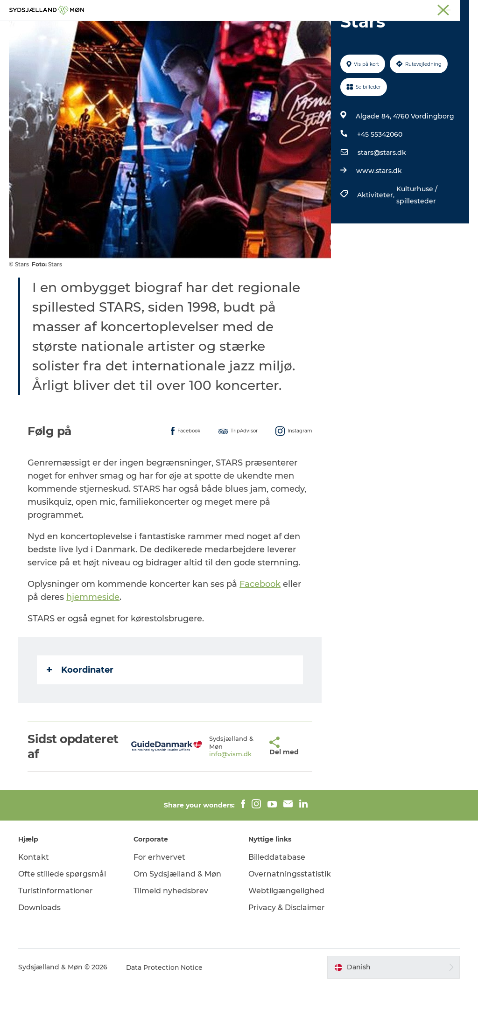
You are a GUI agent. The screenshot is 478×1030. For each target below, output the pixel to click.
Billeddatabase (276, 901)
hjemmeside (93, 641)
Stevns (304, 9)
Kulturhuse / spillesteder (416, 239)
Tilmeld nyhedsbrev (171, 935)
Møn (245, 9)
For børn (216, 30)
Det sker (260, 30)
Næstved (272, 9)
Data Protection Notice (165, 1012)
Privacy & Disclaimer (286, 951)
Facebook (260, 628)
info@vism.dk (210, 798)
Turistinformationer (56, 935)
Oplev (142, 30)
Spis (338, 30)
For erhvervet (159, 901)
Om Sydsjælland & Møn (177, 918)
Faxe (373, 9)
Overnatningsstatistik (289, 918)
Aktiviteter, (376, 239)
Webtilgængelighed (286, 935)
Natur (177, 30)
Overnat (303, 30)
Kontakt (34, 901)
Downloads (40, 951)
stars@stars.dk (382, 197)
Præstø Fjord (340, 9)
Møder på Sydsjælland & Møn (429, 9)
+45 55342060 (379, 178)
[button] (245, 790)
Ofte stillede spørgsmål (62, 918)
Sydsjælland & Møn (204, 9)
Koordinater (80, 714)
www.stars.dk (379, 215)
